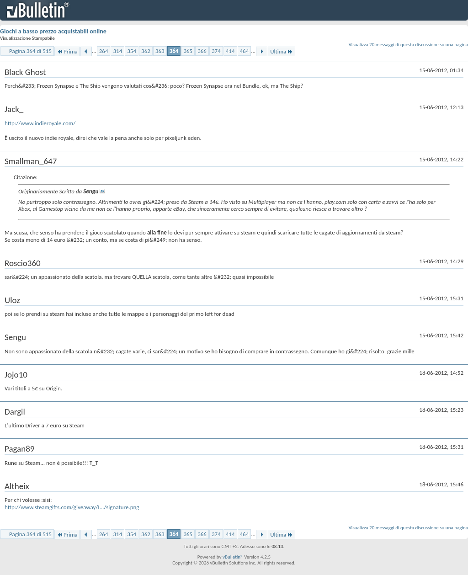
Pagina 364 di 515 (30, 51)
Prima (67, 51)
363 (160, 51)
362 (145, 51)
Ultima (281, 51)
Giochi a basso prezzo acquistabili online (53, 31)
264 (103, 51)
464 (244, 51)
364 (174, 51)
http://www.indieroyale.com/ (40, 123)
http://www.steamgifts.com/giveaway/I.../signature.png (72, 507)
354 (131, 51)
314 (117, 51)
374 (216, 51)
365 (187, 51)
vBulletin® (233, 557)
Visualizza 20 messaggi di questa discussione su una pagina (408, 45)
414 (230, 51)
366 (202, 51)
